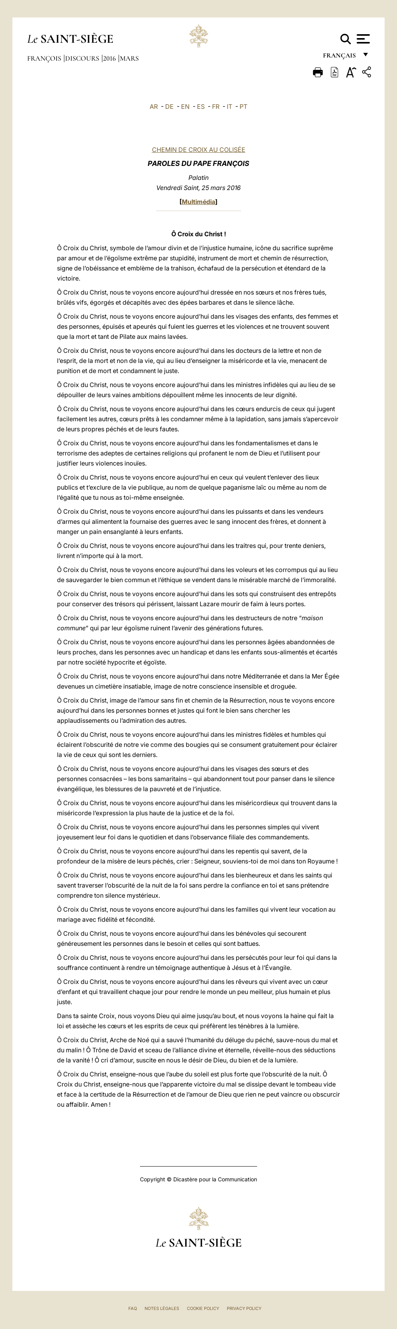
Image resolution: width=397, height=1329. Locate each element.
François (45, 58)
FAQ (132, 1308)
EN (185, 106)
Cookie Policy (203, 1308)
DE (169, 106)
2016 (110, 58)
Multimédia (198, 202)
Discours (83, 58)
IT (229, 106)
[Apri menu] (362, 38)
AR (154, 106)
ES (201, 106)
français (340, 57)
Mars (129, 58)
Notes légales (162, 1308)
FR (215, 106)
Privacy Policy (244, 1308)
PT (243, 106)
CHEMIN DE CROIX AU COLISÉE (198, 149)
